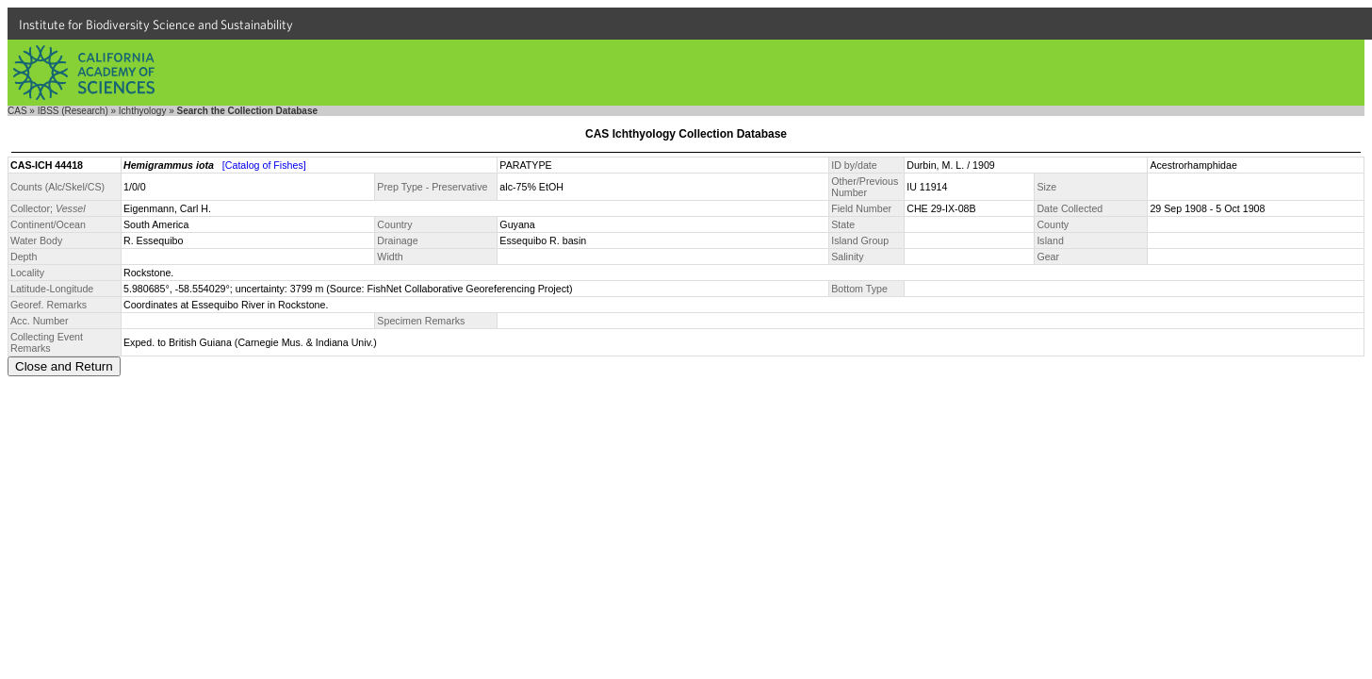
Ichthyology (143, 111)
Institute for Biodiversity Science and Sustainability (156, 24)
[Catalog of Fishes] (264, 165)
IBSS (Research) (73, 111)
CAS (17, 111)
